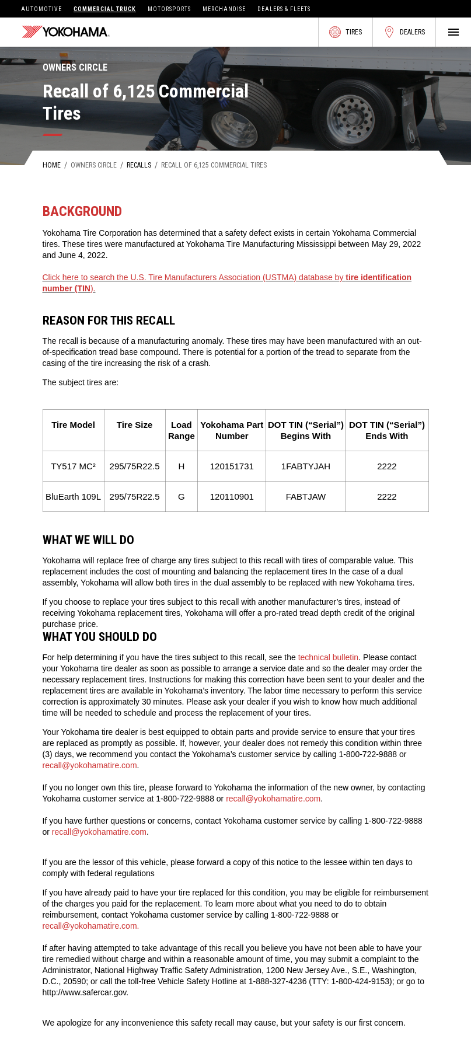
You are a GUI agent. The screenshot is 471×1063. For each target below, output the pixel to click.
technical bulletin (328, 657)
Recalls (139, 165)
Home (52, 165)
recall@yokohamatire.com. (91, 925)
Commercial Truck (105, 9)
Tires (345, 32)
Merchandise (224, 9)
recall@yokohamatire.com (90, 765)
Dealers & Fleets (283, 9)
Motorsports (169, 9)
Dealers (404, 32)
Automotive (41, 9)
